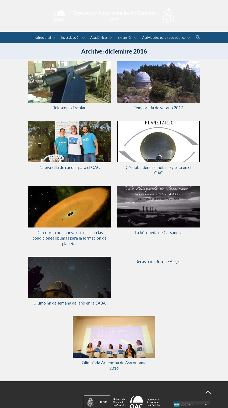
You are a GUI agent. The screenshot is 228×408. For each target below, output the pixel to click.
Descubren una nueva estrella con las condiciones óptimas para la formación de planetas (70, 238)
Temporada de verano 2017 (158, 107)
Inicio (114, 16)
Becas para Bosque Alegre (158, 261)
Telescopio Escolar (69, 107)
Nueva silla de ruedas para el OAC (69, 167)
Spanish (183, 404)
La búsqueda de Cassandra (158, 232)
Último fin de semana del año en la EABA (69, 303)
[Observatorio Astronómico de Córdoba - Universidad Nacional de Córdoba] (140, 393)
